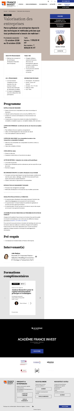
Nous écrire (37, 351)
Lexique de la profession (59, 385)
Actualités (52, 4)
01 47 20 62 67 (37, 343)
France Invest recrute (39, 385)
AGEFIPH (13, 220)
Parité (54, 392)
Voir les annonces (42, 396)
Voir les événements (22, 400)
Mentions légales (21, 406)
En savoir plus (15, 312)
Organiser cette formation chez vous (60, 21)
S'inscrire (60, 16)
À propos (21, 4)
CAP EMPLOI (18, 220)
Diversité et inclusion (58, 393)
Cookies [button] (28, 406)
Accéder (62, 396)
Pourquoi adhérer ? (38, 387)
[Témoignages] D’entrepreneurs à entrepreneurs (22, 391)
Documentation (43, 4)
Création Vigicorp (37, 409)
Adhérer (42, 390)
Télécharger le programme (60, 25)
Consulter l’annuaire (22, 396)
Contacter (60, 51)
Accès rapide (65, 7)
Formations (67, 4)
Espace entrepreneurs (31, 4)
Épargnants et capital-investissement (58, 388)
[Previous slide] (5, 298)
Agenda (59, 4)
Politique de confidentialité (9, 406)
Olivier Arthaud (23, 303)
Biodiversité (56, 390)
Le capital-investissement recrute (42, 393)
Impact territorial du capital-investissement (21, 388)
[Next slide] (40, 298)
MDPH (25, 220)
